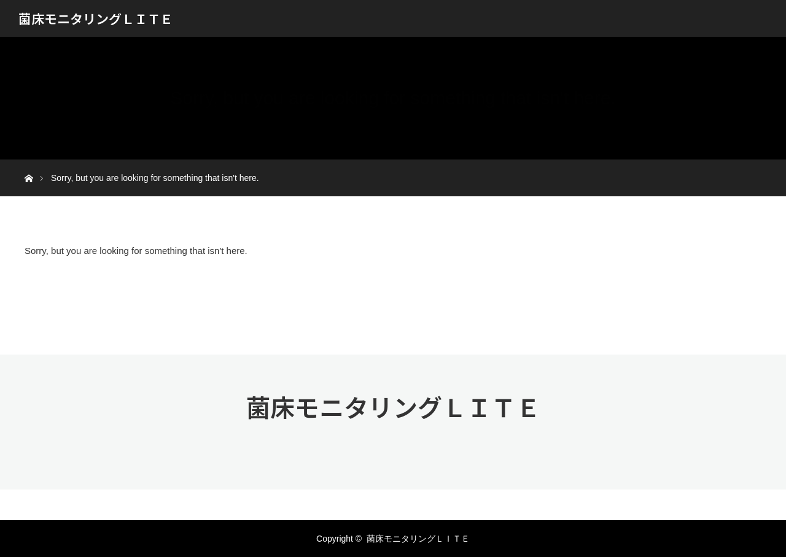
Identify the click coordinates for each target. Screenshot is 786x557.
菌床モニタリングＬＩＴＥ (95, 18)
